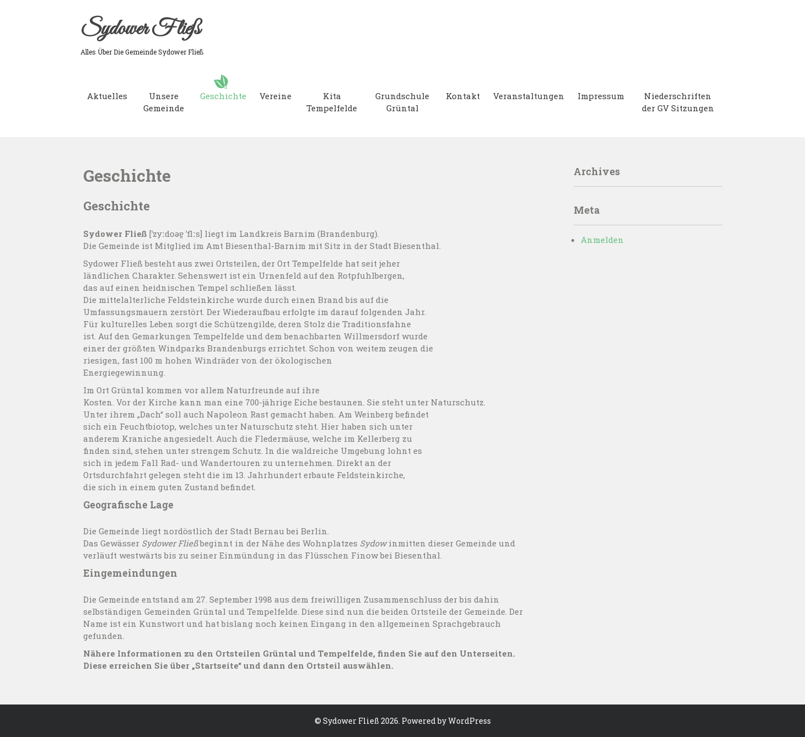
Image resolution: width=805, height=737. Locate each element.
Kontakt (463, 95)
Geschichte (223, 95)
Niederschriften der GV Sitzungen (678, 101)
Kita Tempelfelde (331, 101)
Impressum (600, 95)
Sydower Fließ (140, 29)
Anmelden (602, 239)
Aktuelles (107, 95)
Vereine (275, 95)
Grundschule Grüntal (402, 101)
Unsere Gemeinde (163, 101)
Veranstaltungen (528, 95)
